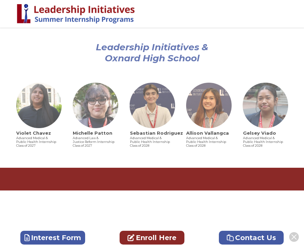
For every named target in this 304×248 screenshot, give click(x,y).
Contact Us (251, 238)
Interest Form (52, 238)
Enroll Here (152, 238)
